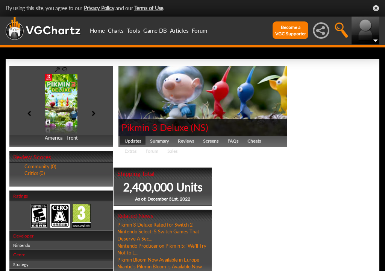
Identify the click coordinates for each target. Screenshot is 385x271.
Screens (210, 141)
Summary (159, 141)
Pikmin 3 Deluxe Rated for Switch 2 (155, 225)
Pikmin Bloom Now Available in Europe (158, 260)
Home (97, 30)
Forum (199, 30)
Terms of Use (148, 8)
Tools (133, 30)
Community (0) (40, 166)
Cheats (254, 141)
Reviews (186, 141)
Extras (130, 151)
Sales (172, 151)
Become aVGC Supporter (290, 30)
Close (376, 8)
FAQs (232, 141)
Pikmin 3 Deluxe (154, 127)
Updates (132, 141)
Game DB (155, 30)
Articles (179, 30)
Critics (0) (34, 173)
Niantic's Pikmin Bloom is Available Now (159, 266)
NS (199, 127)
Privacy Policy (99, 8)
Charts (116, 30)
